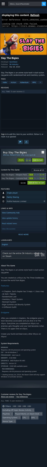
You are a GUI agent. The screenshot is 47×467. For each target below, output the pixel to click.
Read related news (9, 225)
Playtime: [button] (6, 415)
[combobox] (25, 4)
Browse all (39, 172)
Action (13, 84)
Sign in (4, 136)
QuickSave (13, 63)
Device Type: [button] (8, 423)
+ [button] (40, 84)
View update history (10, 219)
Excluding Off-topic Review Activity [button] (17, 411)
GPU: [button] (33, 419)
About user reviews (7, 398)
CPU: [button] (24, 419)
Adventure (24, 84)
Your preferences (22, 398)
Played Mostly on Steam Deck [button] (27, 415)
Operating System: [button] (10, 419)
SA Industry (13, 66)
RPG (34, 84)
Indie (5, 84)
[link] (24, 162)
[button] (23, 93)
